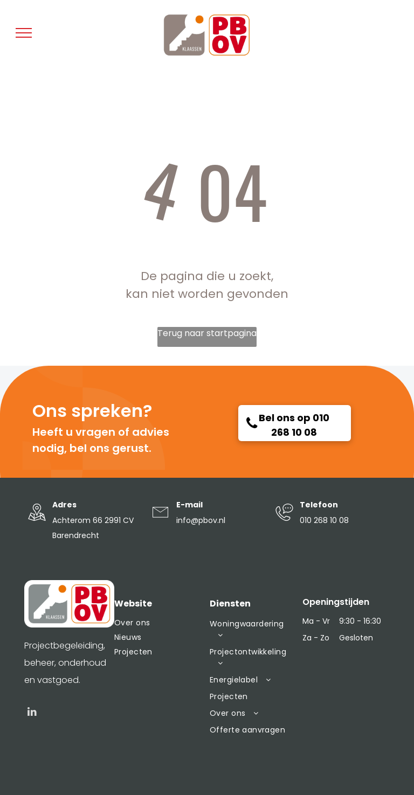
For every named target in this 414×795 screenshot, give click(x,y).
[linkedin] (32, 713)
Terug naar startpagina (207, 333)
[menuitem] (156, 623)
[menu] (24, 33)
